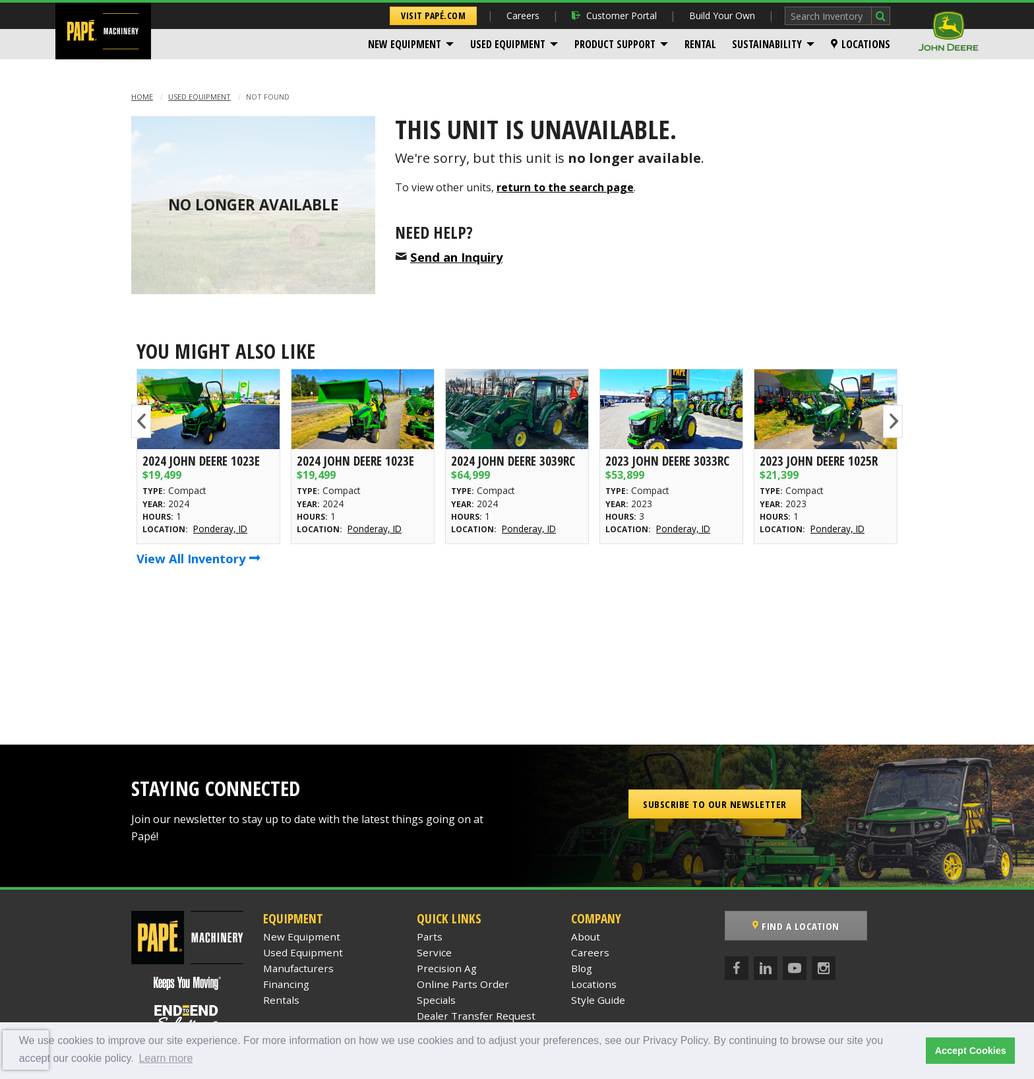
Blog (581, 968)
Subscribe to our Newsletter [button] (715, 804)
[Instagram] (824, 968)
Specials (436, 999)
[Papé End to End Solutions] (187, 1018)
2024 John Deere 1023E (201, 461)
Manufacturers (298, 968)
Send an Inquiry (456, 257)
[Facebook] (736, 968)
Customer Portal (614, 15)
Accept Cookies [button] (970, 1050)
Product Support (614, 44)
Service (434, 952)
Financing (286, 984)
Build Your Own (722, 15)
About (585, 936)
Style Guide (598, 999)
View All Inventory (198, 558)
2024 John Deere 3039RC (513, 461)
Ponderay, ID (220, 528)
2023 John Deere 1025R (819, 461)
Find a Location (795, 926)
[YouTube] (794, 968)
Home (142, 97)
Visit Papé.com (433, 15)
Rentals (281, 999)
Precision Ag (447, 968)
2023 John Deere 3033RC (667, 461)
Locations (860, 44)
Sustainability (767, 44)
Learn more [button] (165, 1058)
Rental (700, 44)
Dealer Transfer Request (476, 1015)
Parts (429, 936)
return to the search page (565, 187)
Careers (522, 15)
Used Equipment (507, 44)
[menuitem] (411, 44)
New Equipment (404, 44)
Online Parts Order (463, 984)
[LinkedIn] (765, 968)
